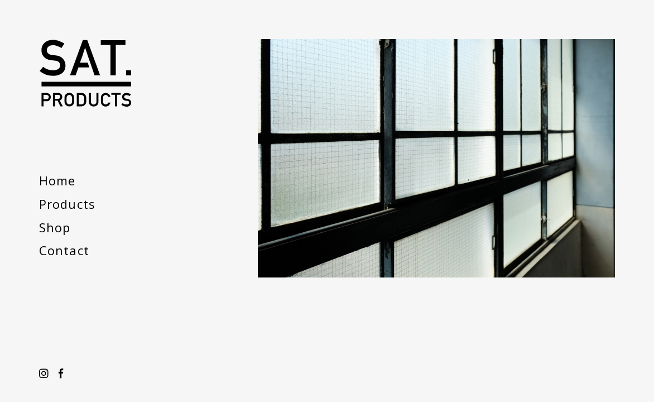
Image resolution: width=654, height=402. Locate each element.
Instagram (44, 374)
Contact (64, 250)
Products (67, 203)
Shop (54, 227)
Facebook (61, 374)
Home (57, 180)
